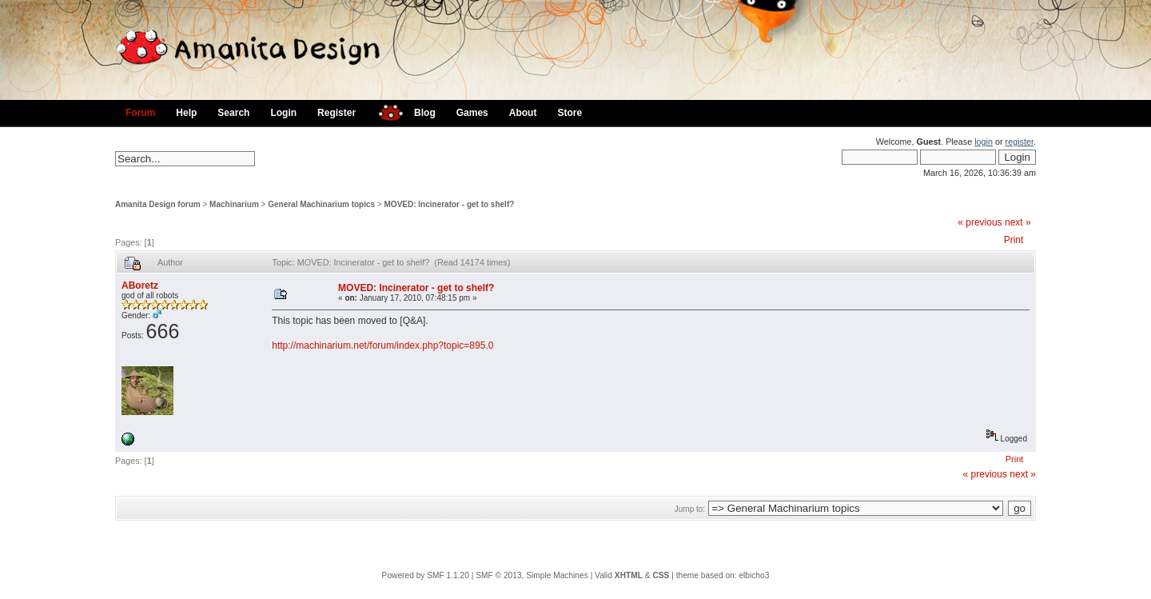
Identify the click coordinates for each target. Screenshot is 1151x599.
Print (1014, 240)
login (983, 141)
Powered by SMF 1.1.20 (425, 575)
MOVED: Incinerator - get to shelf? (449, 204)
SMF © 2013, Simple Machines (532, 575)
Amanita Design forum (158, 204)
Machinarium (234, 204)
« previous (980, 222)
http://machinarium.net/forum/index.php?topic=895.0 (382, 345)
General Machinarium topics (321, 204)
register (1020, 141)
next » (1018, 222)
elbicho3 (754, 575)
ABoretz (139, 285)
